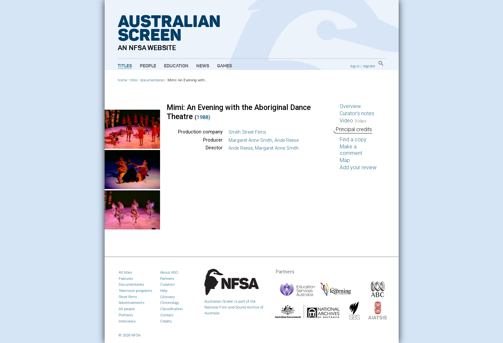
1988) (203, 117)
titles (134, 80)
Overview (350, 106)
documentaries (153, 80)
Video (353, 120)
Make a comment (351, 150)
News (202, 66)
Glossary (167, 297)
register (369, 66)
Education (176, 66)
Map (345, 160)
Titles (125, 66)
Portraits (126, 315)
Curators (167, 284)
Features (126, 278)
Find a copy (353, 139)
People (148, 66)
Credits (166, 321)
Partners (167, 278)
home (122, 80)
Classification (171, 309)
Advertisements (131, 302)
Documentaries (131, 284)
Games (224, 66)
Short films (128, 297)
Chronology (169, 302)
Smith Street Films (247, 132)
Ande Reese (286, 140)
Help (164, 290)
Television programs (135, 290)
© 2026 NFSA (130, 335)
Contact (166, 315)
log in (355, 66)
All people (127, 309)
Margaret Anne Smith (250, 140)
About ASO (169, 272)
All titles (125, 272)
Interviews (127, 321)
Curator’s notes (357, 113)
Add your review (358, 167)
